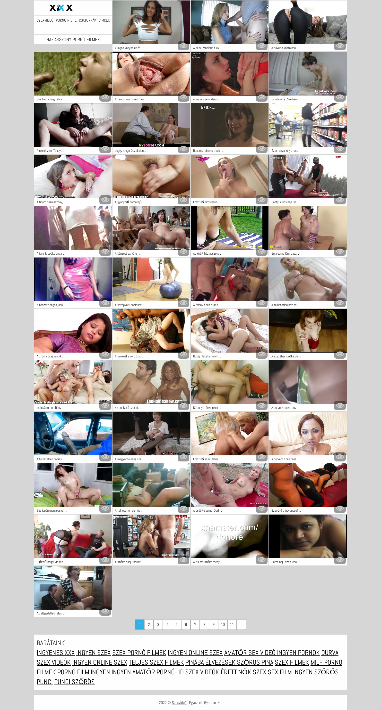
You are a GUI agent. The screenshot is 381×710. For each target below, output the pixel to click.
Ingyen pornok (298, 652)
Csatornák (87, 20)
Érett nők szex (243, 672)
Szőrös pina (255, 662)
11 (232, 624)
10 (223, 624)
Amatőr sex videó (250, 652)
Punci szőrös (74, 682)
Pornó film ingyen (83, 672)
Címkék (104, 20)
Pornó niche (66, 20)
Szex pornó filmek (139, 652)
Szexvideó (45, 20)
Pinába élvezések (211, 662)
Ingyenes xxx (56, 652)
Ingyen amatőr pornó (143, 672)
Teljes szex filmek (156, 662)
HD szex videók (197, 672)
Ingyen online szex (195, 652)
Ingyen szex (93, 652)
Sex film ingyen (290, 672)
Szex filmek (292, 662)
